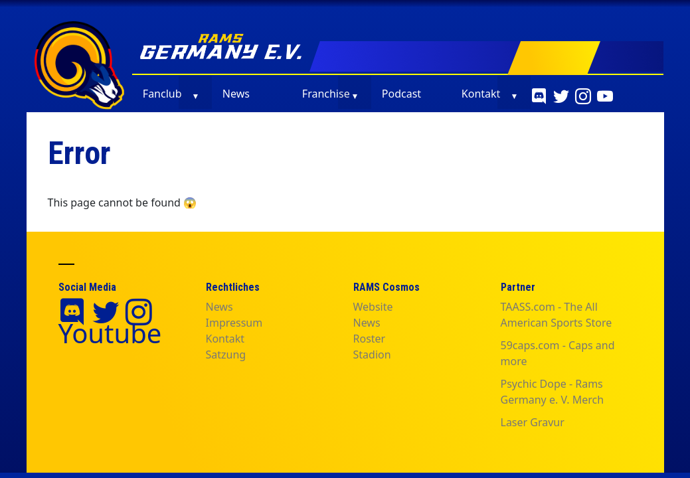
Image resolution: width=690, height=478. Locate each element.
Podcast (401, 93)
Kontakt (481, 93)
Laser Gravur (532, 422)
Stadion (372, 354)
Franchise (326, 93)
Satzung (226, 354)
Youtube (110, 333)
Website (373, 306)
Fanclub (162, 93)
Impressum (234, 322)
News (236, 93)
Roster (369, 338)
